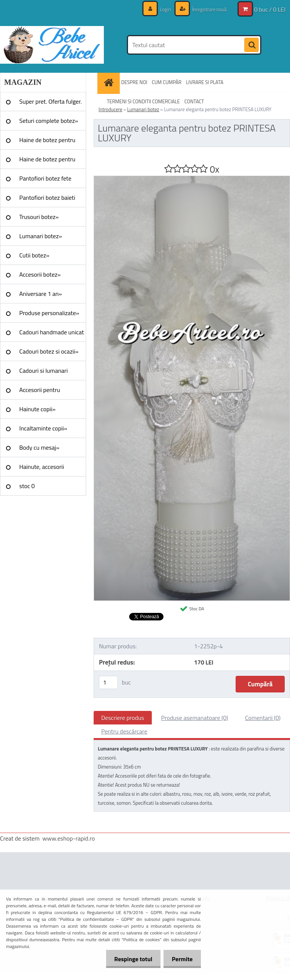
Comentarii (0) (263, 717)
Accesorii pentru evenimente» (39, 392)
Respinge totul (130, 958)
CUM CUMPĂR (167, 82)
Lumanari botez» (40, 235)
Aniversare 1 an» (40, 293)
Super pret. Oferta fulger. (50, 101)
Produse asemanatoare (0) (194, 717)
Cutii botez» (34, 255)
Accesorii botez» (40, 274)
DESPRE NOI (134, 82)
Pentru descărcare (124, 731)
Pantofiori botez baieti (47, 197)
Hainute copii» (37, 408)
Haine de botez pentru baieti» (47, 162)
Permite (181, 958)
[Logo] (52, 45)
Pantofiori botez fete (45, 178)
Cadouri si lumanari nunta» (43, 373)
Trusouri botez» (39, 216)
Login (161, 9)
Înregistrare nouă (207, 9)
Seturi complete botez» (48, 120)
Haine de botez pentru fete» (47, 142)
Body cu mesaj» (39, 447)
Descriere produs (122, 717)
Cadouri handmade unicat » (51, 335)
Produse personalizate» (49, 312)
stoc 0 (27, 485)
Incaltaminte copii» (43, 428)
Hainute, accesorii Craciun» (41, 469)
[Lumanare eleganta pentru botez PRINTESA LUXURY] (192, 179)
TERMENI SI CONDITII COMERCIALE (143, 101)
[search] (251, 45)
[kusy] (108, 682)
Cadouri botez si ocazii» (49, 351)
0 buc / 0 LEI (269, 9)
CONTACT (194, 101)
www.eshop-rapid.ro (68, 838)
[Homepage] (109, 82)
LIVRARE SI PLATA (205, 82)
